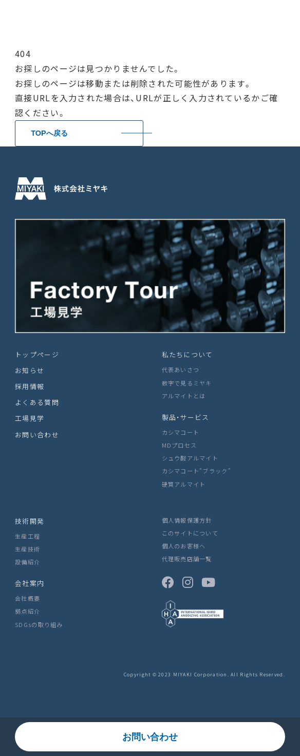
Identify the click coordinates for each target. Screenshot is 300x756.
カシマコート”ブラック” (196, 471)
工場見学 (29, 418)
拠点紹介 (27, 611)
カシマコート (181, 432)
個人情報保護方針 (187, 520)
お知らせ (29, 370)
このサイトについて (190, 533)
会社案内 (29, 583)
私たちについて (187, 354)
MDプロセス (179, 445)
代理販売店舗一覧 (187, 559)
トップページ (37, 354)
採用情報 (29, 386)
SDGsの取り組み (39, 624)
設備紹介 (27, 562)
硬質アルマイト (184, 484)
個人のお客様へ (184, 546)
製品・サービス (186, 417)
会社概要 (27, 598)
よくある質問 (37, 402)
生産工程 (27, 536)
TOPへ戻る (49, 133)
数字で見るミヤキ (187, 383)
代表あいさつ (181, 369)
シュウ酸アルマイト (190, 458)
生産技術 (27, 549)
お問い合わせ (150, 737)
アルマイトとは (184, 396)
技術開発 (29, 521)
